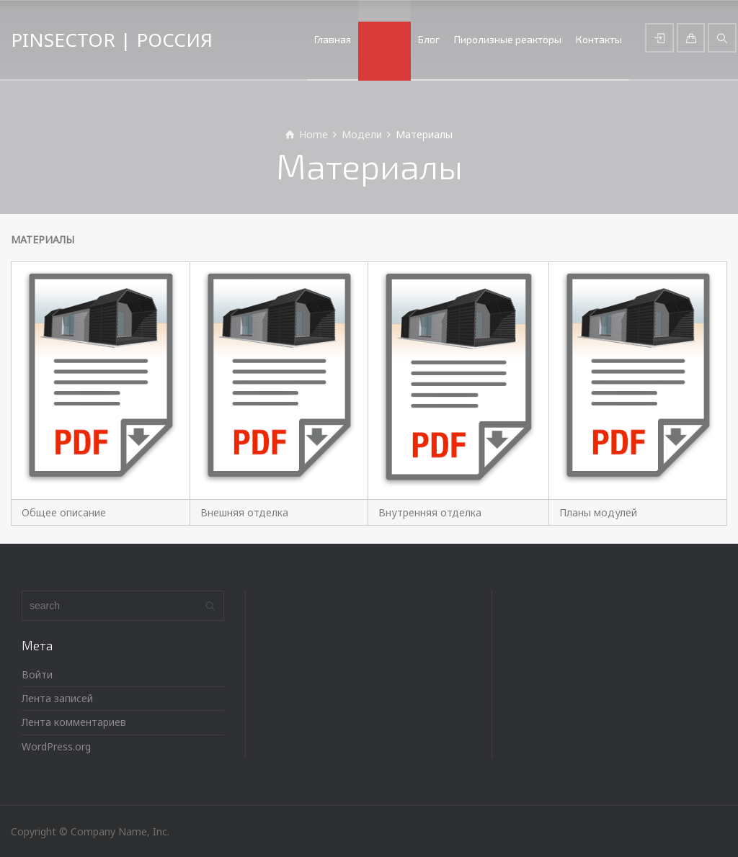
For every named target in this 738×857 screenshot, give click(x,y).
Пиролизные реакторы (507, 39)
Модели (384, 39)
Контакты (599, 39)
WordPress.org (56, 746)
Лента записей (57, 698)
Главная (332, 39)
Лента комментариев (74, 722)
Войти (37, 674)
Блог (429, 39)
